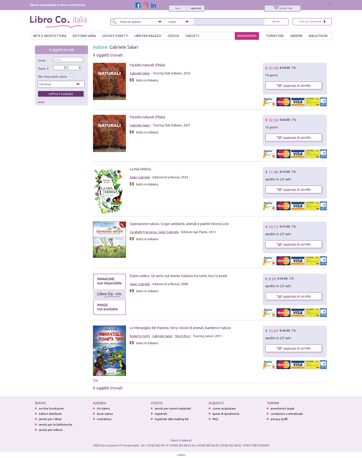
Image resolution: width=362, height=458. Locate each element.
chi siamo (103, 408)
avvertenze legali (282, 408)
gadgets (192, 35)
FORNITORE (275, 35)
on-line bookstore (51, 408)
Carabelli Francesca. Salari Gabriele (154, 232)
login (177, 8)
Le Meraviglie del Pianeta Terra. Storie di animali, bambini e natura (180, 328)
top (95, 380)
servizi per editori (51, 429)
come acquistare (224, 408)
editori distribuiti (50, 413)
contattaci (104, 419)
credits (181, 454)
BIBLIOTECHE (318, 35)
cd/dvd (173, 35)
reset (40, 102)
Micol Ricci (182, 336)
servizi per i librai (50, 419)
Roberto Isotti (140, 336)
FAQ (215, 419)
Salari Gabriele (140, 177)
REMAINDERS (246, 35)
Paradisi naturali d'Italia (147, 65)
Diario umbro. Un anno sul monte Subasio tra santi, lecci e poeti (178, 276)
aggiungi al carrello (293, 85)
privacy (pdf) (279, 419)
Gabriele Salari (123, 46)
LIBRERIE (296, 35)
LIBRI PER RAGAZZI (147, 35)
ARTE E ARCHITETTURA (49, 35)
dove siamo (105, 413)
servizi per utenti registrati (173, 408)
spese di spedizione (225, 413)
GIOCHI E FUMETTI (115, 35)
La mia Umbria (140, 169)
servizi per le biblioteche (55, 424)
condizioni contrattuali (286, 413)
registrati (195, 8)
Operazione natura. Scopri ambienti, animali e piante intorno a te (179, 224)
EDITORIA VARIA (84, 35)
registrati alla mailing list (172, 419)
